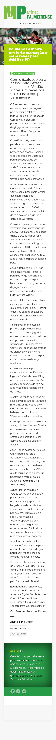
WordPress (46, 732)
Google (12, 691)
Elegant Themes (31, 728)
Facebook (18, 691)
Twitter (24, 691)
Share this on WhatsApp (24, 73)
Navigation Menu (29, 23)
